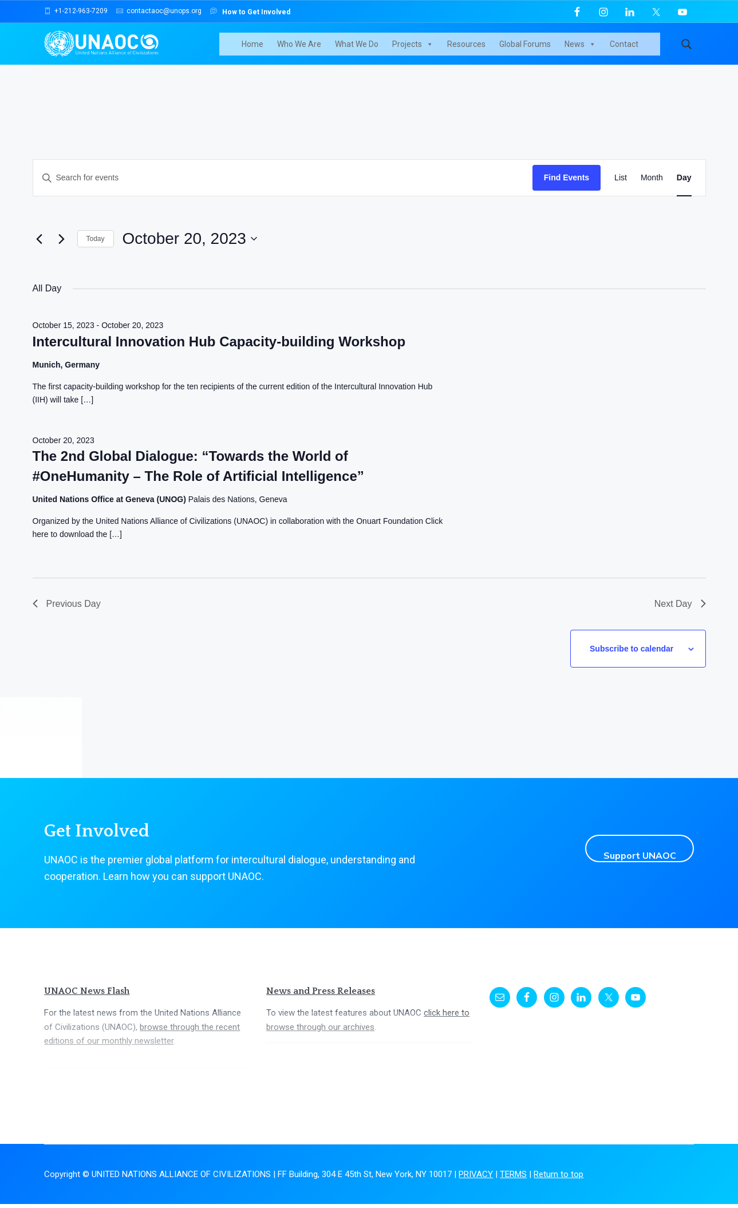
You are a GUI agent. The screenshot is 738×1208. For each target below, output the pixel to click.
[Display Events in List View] (620, 193)
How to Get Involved (250, 11)
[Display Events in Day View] (684, 193)
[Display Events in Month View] (652, 193)
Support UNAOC (626, 852)
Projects (426, 51)
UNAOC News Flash (86, 994)
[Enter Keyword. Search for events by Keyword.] (282, 193)
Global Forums (539, 51)
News (594, 51)
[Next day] (62, 254)
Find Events (566, 193)
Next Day (680, 618)
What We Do (370, 51)
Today (95, 254)
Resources (480, 51)
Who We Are (313, 51)
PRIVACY (476, 1178)
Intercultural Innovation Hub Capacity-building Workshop (219, 356)
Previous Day (67, 618)
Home (266, 51)
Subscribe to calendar (639, 657)
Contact (637, 51)
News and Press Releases (320, 994)
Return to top (558, 1178)
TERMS (513, 1178)
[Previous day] (39, 254)
